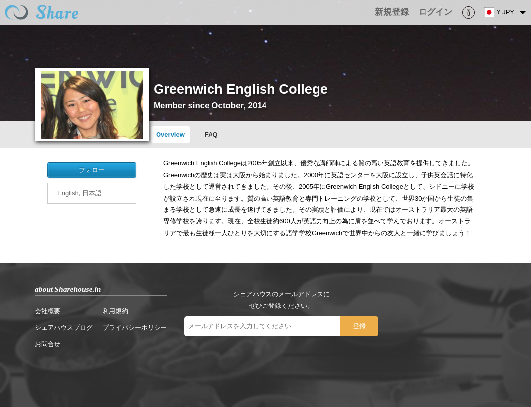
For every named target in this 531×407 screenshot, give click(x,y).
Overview (170, 134)
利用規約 (115, 311)
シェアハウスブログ (64, 327)
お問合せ (47, 344)
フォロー (92, 170)
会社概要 (47, 311)
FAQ (211, 134)
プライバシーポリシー (135, 327)
